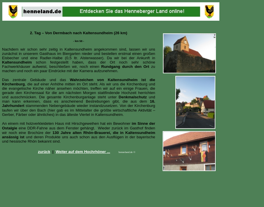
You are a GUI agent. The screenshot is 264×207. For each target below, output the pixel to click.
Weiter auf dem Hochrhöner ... (83, 152)
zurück (44, 152)
